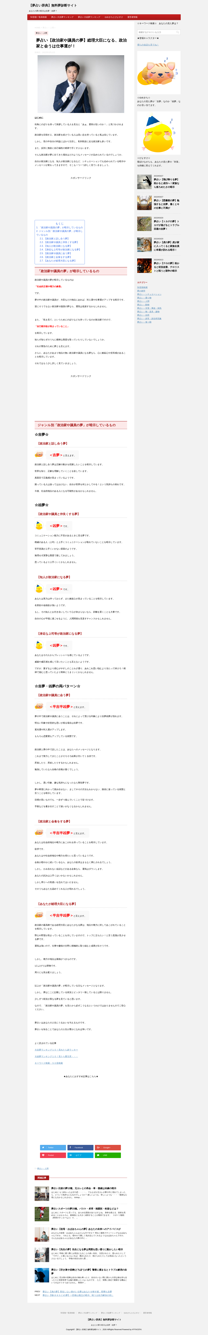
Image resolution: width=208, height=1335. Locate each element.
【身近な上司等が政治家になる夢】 (62, 249)
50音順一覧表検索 (38, 17)
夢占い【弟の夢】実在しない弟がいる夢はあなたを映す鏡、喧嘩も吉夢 (77, 1291)
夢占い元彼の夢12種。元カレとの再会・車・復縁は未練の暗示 (83, 1188)
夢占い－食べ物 (144, 322)
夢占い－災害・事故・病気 (149, 308)
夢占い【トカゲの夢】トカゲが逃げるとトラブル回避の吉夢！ (166, 225)
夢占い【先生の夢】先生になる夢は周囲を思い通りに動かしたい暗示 (87, 1249)
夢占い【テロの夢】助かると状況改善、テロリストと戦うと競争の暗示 (166, 267)
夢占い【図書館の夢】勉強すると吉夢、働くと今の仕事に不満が (166, 204)
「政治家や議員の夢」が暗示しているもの (61, 227)
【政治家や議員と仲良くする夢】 (61, 242)
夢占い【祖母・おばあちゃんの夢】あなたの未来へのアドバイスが (86, 1229)
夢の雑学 (141, 291)
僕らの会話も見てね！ (148, 44)
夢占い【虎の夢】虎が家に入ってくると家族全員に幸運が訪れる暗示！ (166, 246)
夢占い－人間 (43, 1168)
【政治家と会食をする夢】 (58, 257)
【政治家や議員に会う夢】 (58, 253)
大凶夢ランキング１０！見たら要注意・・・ (56, 1056)
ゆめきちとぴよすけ (114, 17)
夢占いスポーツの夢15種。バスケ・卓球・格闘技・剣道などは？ (85, 1208)
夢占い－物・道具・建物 (148, 311)
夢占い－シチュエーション (149, 294)
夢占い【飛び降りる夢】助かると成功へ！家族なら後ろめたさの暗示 (166, 183)
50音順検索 (142, 287)
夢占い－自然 (143, 315)
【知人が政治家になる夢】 (58, 246)
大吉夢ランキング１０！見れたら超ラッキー (56, 1050)
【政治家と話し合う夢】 (57, 238)
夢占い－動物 (143, 305)
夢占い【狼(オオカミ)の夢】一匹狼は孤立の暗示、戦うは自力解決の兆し (78, 1295)
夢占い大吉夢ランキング (62, 17)
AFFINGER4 (136, 1329)
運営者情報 (132, 17)
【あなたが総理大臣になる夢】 (60, 260)
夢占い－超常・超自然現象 (149, 318)
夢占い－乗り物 (144, 298)
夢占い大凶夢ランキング (89, 17)
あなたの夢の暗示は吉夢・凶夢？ (104, 1325)
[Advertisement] (80, 200)
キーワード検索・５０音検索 (49, 1063)
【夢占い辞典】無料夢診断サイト (53, 5)
